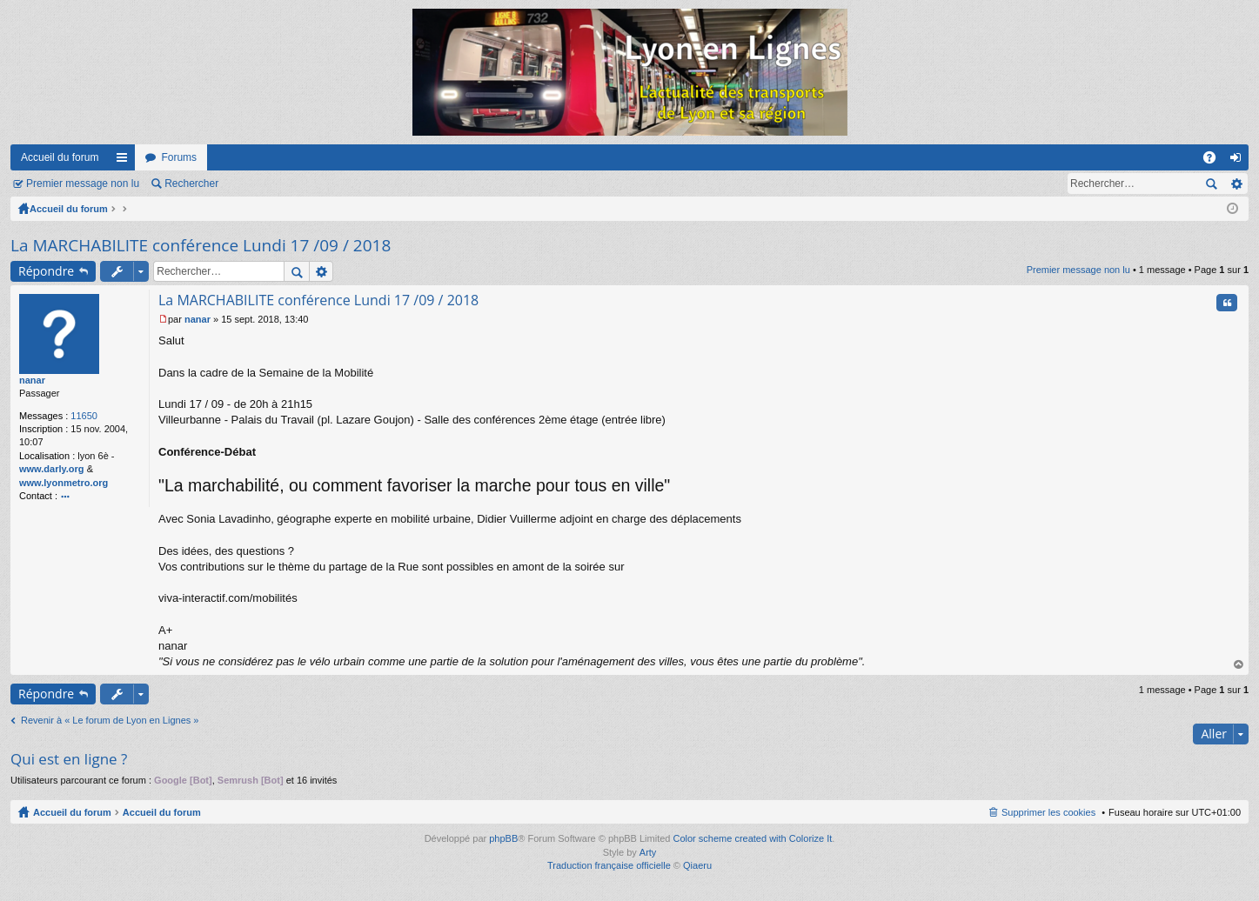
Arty (648, 852)
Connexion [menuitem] (1239, 160)
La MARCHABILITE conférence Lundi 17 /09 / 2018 (200, 245)
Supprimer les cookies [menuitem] (1048, 812)
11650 (83, 415)
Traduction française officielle (609, 865)
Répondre (46, 271)
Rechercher (191, 183)
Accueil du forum (59, 157)
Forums (179, 157)
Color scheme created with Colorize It (753, 838)
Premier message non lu (82, 183)
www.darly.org (51, 469)
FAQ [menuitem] (1215, 160)
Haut (1239, 665)
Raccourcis (125, 160)
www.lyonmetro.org (63, 482)
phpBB (503, 838)
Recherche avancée (1236, 183)
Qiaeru (697, 865)
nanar (32, 380)
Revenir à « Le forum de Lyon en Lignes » (109, 720)
